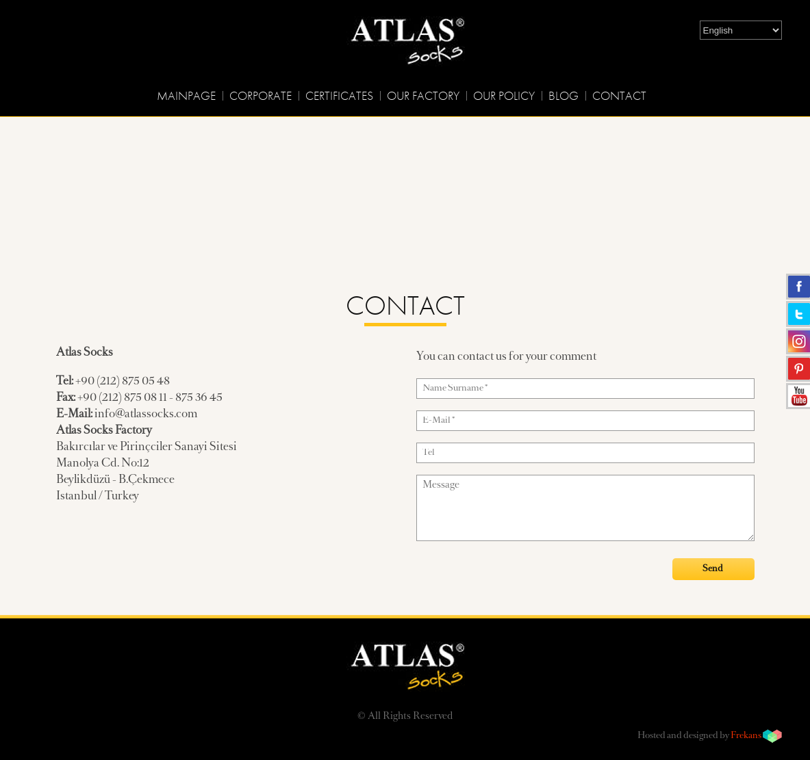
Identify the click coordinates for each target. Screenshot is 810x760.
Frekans (746, 736)
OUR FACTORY (423, 95)
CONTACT (619, 95)
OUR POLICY (504, 95)
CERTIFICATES (339, 95)
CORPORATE (260, 95)
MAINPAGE (186, 95)
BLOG (563, 95)
